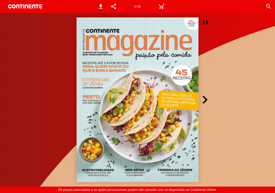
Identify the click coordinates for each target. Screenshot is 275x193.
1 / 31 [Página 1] (137, 6)
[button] (100, 6)
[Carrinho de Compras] (161, 6)
